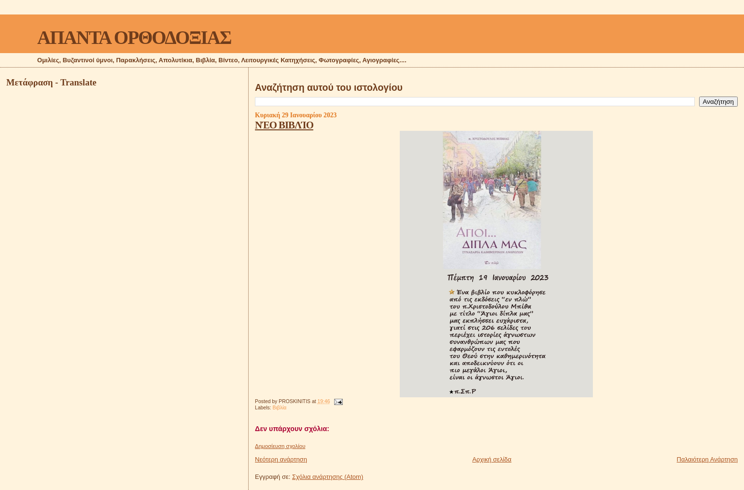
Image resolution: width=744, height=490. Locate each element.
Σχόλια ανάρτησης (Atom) (327, 476)
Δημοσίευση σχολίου (280, 446)
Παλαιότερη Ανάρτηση (707, 459)
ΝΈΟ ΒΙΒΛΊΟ (284, 124)
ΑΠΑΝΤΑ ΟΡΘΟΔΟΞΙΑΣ (134, 37)
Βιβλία (280, 407)
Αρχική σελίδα (491, 459)
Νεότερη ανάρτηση (281, 459)
